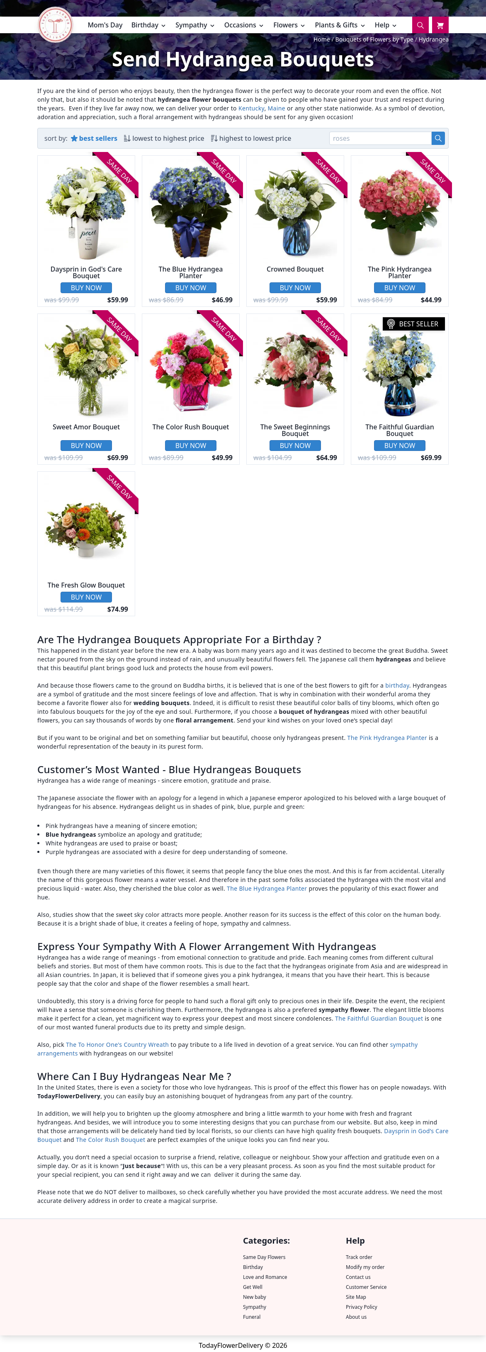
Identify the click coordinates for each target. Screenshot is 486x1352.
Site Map (356, 1297)
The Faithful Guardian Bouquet (379, 1018)
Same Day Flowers (264, 1257)
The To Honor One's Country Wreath (117, 1044)
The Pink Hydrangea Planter (387, 738)
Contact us (358, 1277)
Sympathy (254, 1306)
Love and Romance (265, 1277)
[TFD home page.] (55, 27)
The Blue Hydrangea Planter (267, 888)
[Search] (420, 25)
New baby (254, 1297)
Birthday (253, 1267)
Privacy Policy (361, 1306)
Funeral (251, 1316)
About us (356, 1316)
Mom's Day (104, 24)
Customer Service (366, 1287)
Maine (276, 108)
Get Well (252, 1287)
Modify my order (365, 1267)
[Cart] (440, 24)
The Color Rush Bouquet (111, 1140)
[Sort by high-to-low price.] (251, 138)
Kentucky (251, 108)
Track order (359, 1257)
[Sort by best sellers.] (94, 138)
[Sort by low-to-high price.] (164, 138)
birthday (397, 685)
